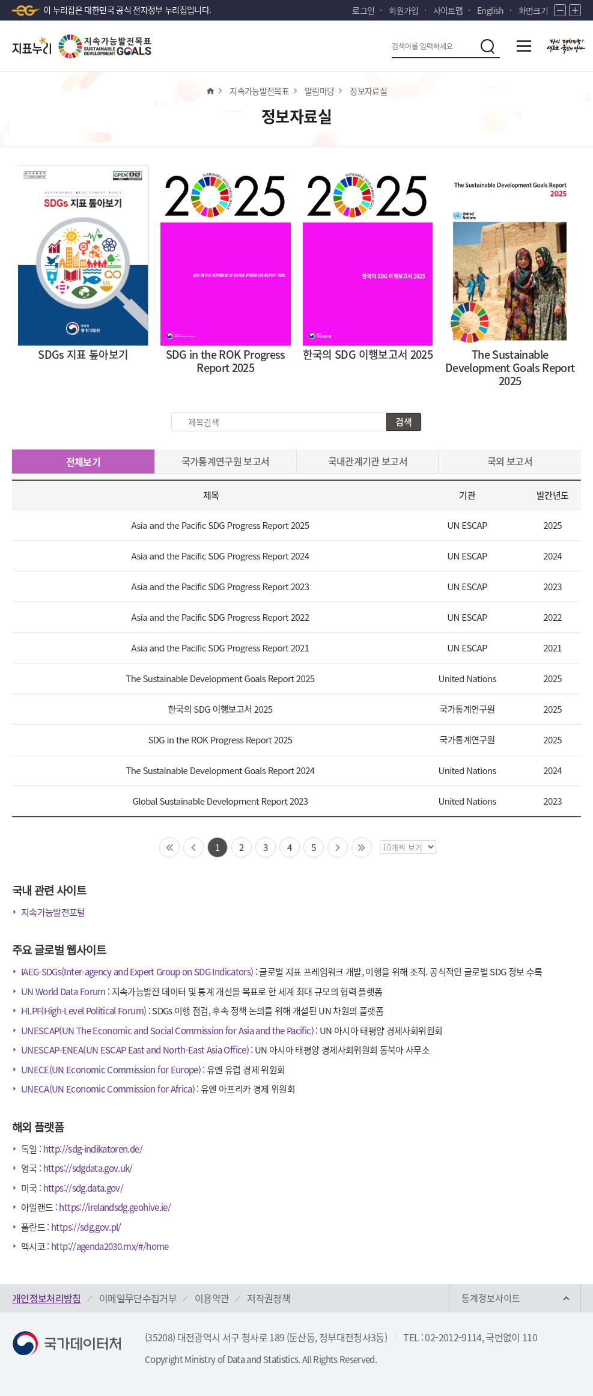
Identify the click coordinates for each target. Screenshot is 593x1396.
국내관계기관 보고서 (368, 461)
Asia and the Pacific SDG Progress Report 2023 (220, 586)
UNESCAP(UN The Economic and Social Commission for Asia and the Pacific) (167, 1030)
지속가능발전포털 (53, 912)
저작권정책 (268, 1298)
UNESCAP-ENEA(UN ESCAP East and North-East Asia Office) (135, 1049)
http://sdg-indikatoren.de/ (92, 1149)
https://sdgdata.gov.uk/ (88, 1168)
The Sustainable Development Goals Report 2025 (220, 678)
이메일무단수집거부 (138, 1298)
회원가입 (403, 10)
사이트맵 (448, 10)
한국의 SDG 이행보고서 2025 (220, 709)
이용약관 (212, 1298)
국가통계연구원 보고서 (225, 461)
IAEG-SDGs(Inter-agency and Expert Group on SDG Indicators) (137, 971)
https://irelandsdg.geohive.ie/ (115, 1207)
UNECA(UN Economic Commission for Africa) (108, 1089)
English (490, 10)
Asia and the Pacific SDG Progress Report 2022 (220, 617)
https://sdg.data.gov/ (83, 1188)
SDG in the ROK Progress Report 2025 (220, 739)
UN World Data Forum (63, 991)
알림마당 (319, 91)
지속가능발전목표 (259, 91)
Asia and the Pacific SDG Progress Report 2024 (220, 555)
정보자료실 (368, 91)
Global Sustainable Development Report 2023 (220, 800)
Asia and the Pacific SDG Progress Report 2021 (220, 647)
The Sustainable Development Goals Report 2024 (220, 770)
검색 (403, 421)
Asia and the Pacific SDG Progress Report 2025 (220, 525)
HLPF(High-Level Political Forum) (83, 1010)
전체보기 (83, 461)
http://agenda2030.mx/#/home (109, 1246)
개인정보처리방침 (46, 1298)
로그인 (363, 10)
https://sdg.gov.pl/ (86, 1227)
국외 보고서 (509, 461)
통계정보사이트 (490, 1298)
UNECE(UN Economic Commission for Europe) (111, 1069)
